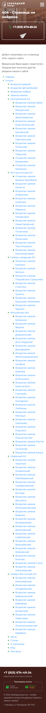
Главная (10, 77)
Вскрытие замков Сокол (29, 563)
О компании (17, 644)
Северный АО (18, 456)
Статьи (14, 640)
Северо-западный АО (22, 257)
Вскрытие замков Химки (29, 453)
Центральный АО (20, 99)
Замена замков (18, 95)
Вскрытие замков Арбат (29, 103)
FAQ (12, 648)
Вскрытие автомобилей (23, 88)
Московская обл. (19, 313)
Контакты (15, 652)
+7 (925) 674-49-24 (25, 27)
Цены (13, 637)
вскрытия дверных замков (27, 698)
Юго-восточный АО (21, 173)
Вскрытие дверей (20, 84)
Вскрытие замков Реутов (29, 442)
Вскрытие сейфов (20, 92)
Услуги (9, 81)
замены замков (11, 700)
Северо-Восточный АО (23, 574)
